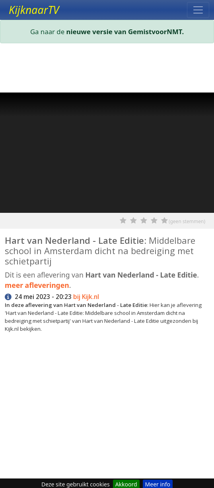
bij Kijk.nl (86, 297)
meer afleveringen (37, 285)
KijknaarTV (34, 10)
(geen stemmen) (187, 221)
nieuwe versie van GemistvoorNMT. (125, 31)
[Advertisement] (107, 69)
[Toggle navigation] (198, 10)
